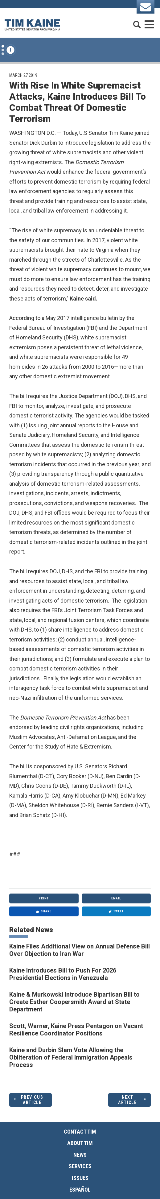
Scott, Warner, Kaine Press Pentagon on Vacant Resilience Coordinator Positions (76, 1029)
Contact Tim (80, 1131)
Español (80, 1189)
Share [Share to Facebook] (43, 911)
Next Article (127, 1100)
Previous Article (32, 1100)
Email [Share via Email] (116, 898)
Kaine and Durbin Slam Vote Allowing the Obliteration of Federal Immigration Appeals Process (71, 1057)
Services (80, 1166)
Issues (80, 1178)
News (80, 1154)
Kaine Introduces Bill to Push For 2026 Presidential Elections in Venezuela (62, 974)
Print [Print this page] (44, 898)
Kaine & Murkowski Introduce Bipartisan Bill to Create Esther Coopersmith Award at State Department (74, 1002)
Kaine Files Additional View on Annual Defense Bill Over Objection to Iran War (79, 950)
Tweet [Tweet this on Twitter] (116, 911)
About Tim (80, 1143)
